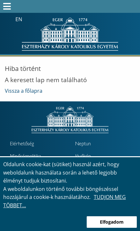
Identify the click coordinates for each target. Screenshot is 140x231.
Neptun (83, 144)
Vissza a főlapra (23, 90)
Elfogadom (112, 222)
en (18, 19)
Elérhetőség (22, 144)
